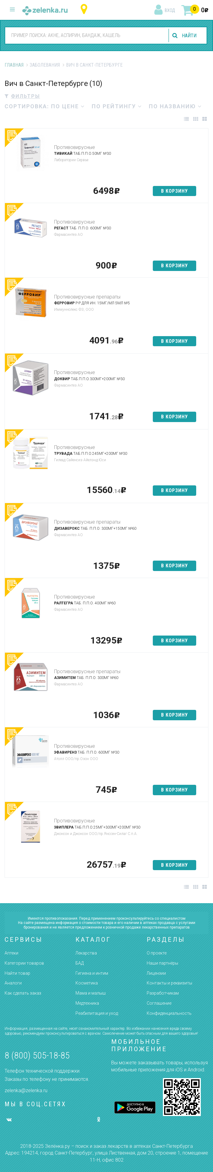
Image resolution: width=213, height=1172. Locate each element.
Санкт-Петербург (85, 9)
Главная (14, 65)
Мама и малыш (90, 993)
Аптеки (11, 953)
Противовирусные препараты (87, 297)
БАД (79, 963)
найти (189, 36)
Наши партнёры (162, 963)
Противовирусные (74, 147)
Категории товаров (24, 963)
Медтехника (87, 1003)
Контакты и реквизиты (169, 983)
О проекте (157, 953)
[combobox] (85, 35)
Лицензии (156, 973)
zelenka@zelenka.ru (26, 1090)
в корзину (174, 191)
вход (170, 10)
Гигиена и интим (91, 973)
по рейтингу (117, 106)
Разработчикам (163, 993)
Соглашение (159, 1003)
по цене (68, 106)
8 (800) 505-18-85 (37, 1055)
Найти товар (17, 973)
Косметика (86, 983)
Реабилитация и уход (96, 1013)
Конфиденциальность (169, 1013)
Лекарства (86, 953)
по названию (175, 106)
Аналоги (13, 983)
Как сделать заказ (23, 993)
